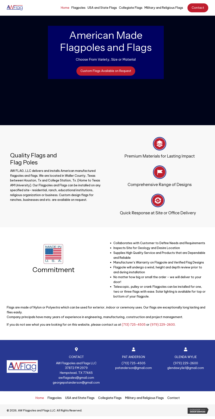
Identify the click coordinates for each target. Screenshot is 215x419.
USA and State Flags (80, 398)
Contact (173, 398)
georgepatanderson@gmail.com (76, 382)
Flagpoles (55, 398)
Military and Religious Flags (144, 398)
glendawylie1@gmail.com (185, 368)
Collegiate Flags (110, 398)
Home (39, 398)
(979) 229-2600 (162, 325)
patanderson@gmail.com (133, 368)
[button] (105, 71)
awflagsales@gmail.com (76, 378)
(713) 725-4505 (134, 325)
